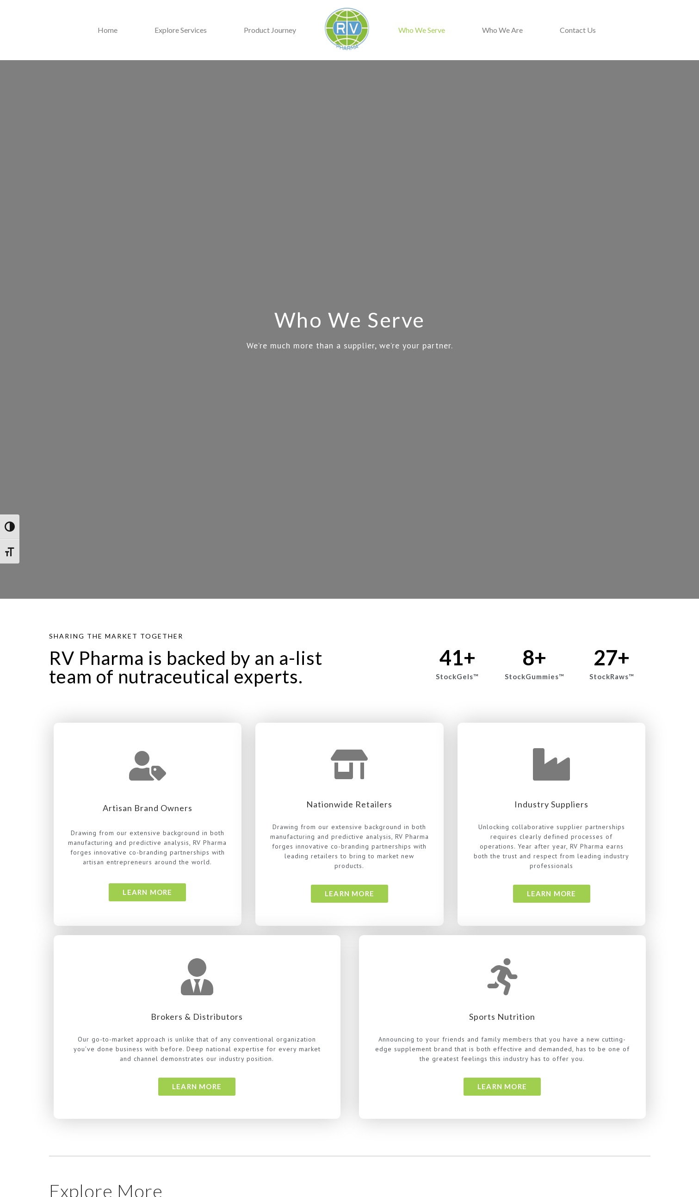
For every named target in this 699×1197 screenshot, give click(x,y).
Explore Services (181, 29)
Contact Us (578, 29)
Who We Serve (421, 29)
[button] (147, 892)
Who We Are (502, 29)
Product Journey (270, 29)
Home (108, 29)
